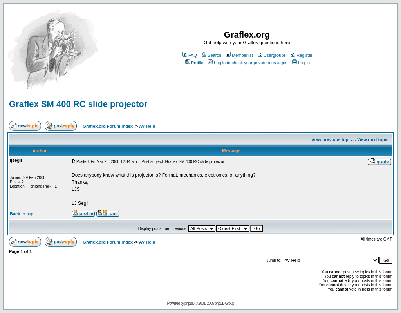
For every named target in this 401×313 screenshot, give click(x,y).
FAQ (189, 55)
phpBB (189, 303)
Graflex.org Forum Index (108, 126)
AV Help (147, 126)
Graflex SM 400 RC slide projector (78, 104)
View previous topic (331, 139)
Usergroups (272, 55)
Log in (301, 62)
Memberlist (239, 55)
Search (211, 55)
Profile (194, 62)
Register (301, 55)
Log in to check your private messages (247, 62)
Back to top (21, 214)
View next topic (372, 139)
